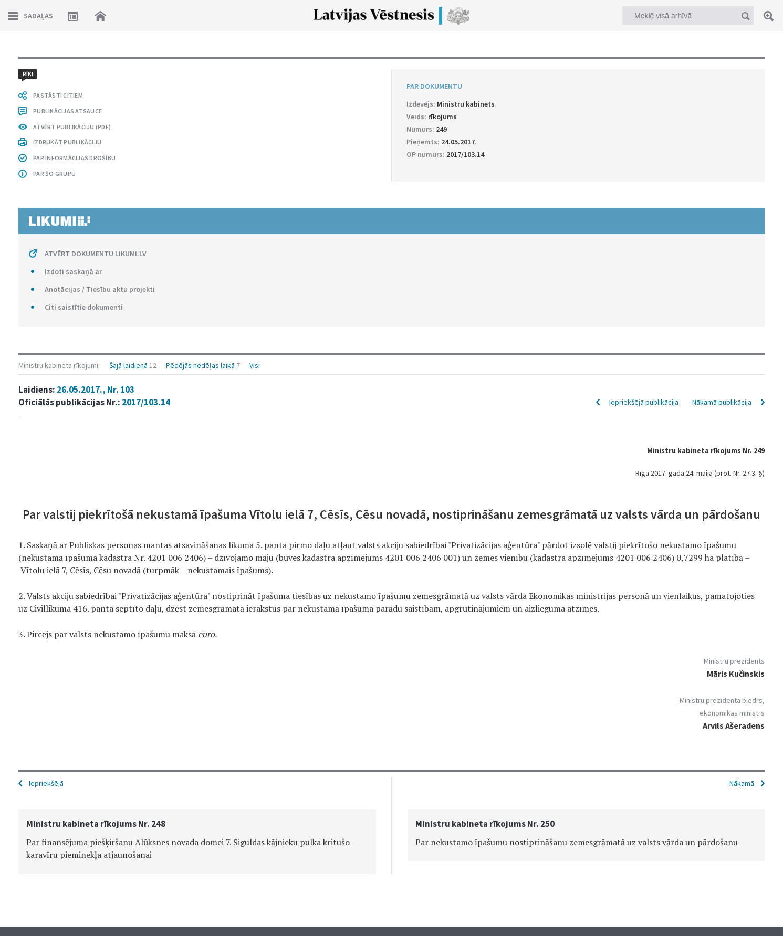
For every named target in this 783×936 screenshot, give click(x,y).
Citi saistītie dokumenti (84, 307)
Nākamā (741, 783)
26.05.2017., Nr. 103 (95, 389)
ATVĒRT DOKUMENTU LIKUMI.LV (96, 253)
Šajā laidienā (128, 365)
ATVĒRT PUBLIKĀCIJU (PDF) (72, 127)
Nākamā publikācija (721, 402)
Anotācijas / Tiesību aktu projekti (100, 289)
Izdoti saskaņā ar (73, 271)
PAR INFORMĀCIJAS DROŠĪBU (74, 158)
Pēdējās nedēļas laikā (200, 365)
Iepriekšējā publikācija (643, 402)
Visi (254, 365)
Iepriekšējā (46, 783)
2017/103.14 (146, 402)
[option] (197, 841)
